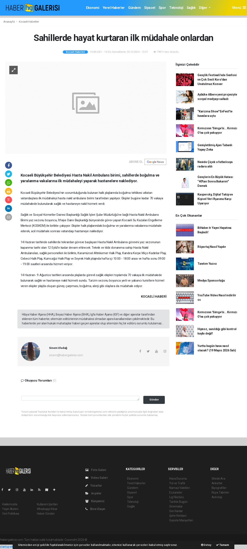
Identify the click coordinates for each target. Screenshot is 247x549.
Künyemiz (95, 501)
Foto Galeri (95, 470)
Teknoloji (176, 8)
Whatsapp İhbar (47, 509)
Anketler (217, 483)
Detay (206, 544)
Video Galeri (96, 477)
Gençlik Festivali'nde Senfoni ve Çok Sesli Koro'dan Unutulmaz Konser (216, 79)
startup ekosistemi (12, 546)
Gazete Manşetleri (181, 520)
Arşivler (93, 493)
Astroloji (217, 497)
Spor (162, 8)
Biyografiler (219, 488)
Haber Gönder (46, 513)
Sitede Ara (218, 478)
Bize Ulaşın (95, 509)
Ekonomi (92, 8)
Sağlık (191, 8)
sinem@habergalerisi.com (66, 355)
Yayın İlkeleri (10, 509)
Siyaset (149, 8)
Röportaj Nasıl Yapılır (211, 246)
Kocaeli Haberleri (29, 21)
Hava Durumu (178, 478)
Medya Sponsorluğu (211, 280)
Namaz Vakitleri (179, 488)
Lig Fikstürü (176, 497)
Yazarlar (93, 485)
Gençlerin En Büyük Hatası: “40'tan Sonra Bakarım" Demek (215, 181)
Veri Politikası (10, 513)
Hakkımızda (9, 504)
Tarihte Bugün (178, 501)
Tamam (222, 544)
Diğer (203, 8)
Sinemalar (176, 506)
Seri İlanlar (176, 511)
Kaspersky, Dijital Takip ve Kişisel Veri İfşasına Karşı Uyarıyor (215, 199)
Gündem (134, 8)
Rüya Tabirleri (220, 492)
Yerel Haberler (114, 8)
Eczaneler (175, 492)
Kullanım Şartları (47, 504)
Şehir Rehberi (178, 515)
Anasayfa (9, 21)
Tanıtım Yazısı (207, 263)
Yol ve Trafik (177, 483)
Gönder (154, 399)
